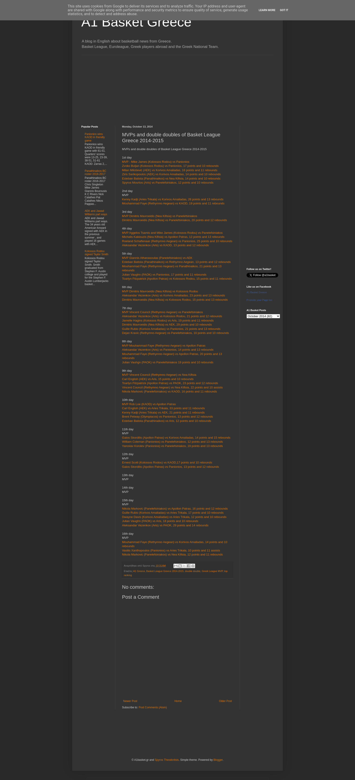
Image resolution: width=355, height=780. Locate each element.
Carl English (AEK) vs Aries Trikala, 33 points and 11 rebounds (163, 408)
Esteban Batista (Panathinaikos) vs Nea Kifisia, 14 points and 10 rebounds (171, 178)
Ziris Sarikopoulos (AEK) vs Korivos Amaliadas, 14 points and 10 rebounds (171, 174)
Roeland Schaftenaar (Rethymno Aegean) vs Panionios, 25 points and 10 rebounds (177, 241)
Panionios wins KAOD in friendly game (95, 137)
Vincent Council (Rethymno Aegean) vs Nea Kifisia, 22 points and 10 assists (172, 387)
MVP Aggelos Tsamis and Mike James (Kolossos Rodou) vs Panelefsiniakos (172, 232)
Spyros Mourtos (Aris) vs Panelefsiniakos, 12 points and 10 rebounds (167, 182)
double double (192, 571)
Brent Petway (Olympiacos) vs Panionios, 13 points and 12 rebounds (167, 416)
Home (178, 701)
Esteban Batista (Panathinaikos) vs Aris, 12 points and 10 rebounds (166, 421)
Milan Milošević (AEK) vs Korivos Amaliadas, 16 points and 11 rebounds (169, 170)
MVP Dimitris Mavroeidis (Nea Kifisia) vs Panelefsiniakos (159, 216)
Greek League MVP (212, 571)
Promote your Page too (259, 300)
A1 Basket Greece (136, 21)
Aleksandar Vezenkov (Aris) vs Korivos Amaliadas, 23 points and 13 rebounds (173, 295)
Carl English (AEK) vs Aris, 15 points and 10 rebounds (158, 379)
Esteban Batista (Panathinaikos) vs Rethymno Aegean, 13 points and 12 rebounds (176, 262)
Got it (284, 10)
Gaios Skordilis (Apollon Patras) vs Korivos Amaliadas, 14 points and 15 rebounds (176, 437)
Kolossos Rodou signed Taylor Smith (96, 253)
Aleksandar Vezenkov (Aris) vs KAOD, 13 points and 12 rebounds (165, 245)
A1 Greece (139, 571)
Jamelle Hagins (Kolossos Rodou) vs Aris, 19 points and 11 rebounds (168, 320)
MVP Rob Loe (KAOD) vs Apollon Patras (149, 404)
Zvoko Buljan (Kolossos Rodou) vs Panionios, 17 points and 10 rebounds (170, 166)
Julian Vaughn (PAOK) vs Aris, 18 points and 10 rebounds (160, 521)
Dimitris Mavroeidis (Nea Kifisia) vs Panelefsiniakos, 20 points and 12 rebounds (174, 220)
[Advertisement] (177, 86)
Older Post (225, 701)
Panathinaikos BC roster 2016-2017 (95, 172)
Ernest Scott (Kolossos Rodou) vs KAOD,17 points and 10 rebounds (167, 462)
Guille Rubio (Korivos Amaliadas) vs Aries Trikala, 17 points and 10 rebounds (173, 512)
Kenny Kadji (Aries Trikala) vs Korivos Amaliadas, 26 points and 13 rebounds (172, 199)
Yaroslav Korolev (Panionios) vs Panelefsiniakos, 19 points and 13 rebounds (172, 446)
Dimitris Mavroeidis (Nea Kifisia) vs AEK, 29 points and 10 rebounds (167, 324)
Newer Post (130, 701)
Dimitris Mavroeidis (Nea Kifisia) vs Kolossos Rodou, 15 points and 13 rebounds (175, 299)
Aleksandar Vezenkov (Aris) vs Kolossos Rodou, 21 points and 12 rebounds (172, 316)
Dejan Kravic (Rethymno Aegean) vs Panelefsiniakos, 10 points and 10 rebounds (175, 333)
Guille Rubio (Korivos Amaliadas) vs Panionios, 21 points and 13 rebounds (171, 329)
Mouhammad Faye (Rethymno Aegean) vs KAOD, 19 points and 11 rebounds (173, 203)
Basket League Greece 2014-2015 (165, 571)
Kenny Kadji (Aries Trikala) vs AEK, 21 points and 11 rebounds (163, 412)
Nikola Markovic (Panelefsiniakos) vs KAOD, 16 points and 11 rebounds (169, 391)
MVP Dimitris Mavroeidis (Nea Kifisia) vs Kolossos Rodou (160, 291)
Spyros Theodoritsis (167, 759)
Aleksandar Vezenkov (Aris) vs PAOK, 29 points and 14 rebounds (165, 525)
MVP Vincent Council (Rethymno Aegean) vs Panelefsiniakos (162, 312)
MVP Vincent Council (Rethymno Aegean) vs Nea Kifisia (159, 374)
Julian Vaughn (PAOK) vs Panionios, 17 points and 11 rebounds (164, 274)
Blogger (218, 759)
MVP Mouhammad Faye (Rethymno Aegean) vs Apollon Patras (163, 345)
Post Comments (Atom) (153, 707)
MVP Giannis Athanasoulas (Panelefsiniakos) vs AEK (157, 258)
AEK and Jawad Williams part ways (96, 212)
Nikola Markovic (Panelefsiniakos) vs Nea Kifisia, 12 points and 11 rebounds (172, 554)
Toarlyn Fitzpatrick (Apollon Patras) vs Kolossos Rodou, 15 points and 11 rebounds (177, 278)
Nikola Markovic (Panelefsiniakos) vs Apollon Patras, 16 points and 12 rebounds (175, 508)
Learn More (267, 10)
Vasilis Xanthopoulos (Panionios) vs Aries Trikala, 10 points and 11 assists (171, 550)
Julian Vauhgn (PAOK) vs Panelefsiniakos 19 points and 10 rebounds (167, 362)
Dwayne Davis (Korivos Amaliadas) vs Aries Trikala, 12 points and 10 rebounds (174, 517)
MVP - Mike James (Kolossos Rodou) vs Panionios (155, 161)
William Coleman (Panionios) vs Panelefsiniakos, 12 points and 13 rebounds (172, 441)
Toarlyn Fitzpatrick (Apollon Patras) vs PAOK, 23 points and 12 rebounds (170, 383)
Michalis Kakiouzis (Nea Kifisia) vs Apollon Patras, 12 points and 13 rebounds (173, 237)
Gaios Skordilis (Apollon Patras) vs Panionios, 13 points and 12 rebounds (170, 466)
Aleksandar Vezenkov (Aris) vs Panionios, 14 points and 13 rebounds (167, 349)
